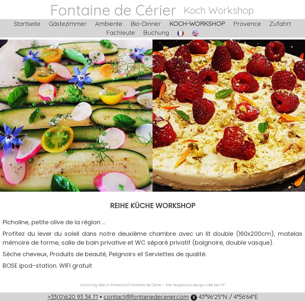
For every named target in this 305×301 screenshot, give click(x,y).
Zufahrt (280, 24)
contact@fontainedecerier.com (146, 297)
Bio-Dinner (146, 24)
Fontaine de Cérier (113, 10)
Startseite (27, 24)
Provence (247, 24)
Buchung (156, 33)
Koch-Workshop (197, 24)
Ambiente (108, 24)
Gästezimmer (68, 24)
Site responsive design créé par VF (195, 285)
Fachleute (120, 33)
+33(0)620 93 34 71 (73, 297)
